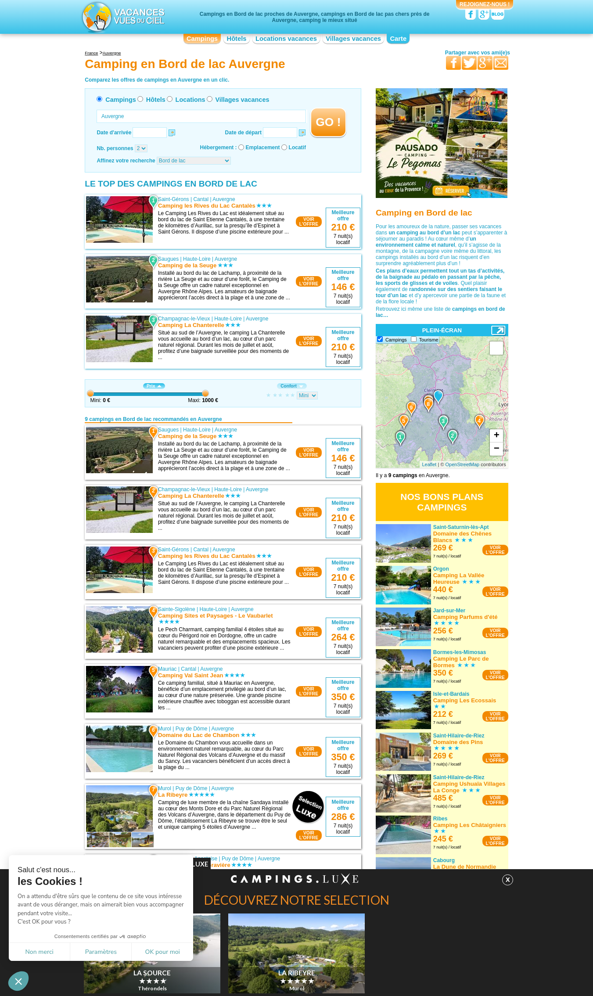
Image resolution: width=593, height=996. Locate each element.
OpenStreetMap (463, 464)
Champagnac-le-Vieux (184, 319)
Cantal (200, 199)
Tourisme (428, 339)
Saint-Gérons (173, 199)
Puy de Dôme (192, 729)
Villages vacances (353, 38)
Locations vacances (286, 38)
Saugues (168, 259)
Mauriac (167, 669)
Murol (164, 729)
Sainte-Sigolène (176, 609)
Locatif (297, 147)
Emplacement (263, 147)
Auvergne (223, 199)
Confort (291, 386)
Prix (154, 386)
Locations (190, 99)
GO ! (328, 122)
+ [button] (497, 435)
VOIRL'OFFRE (308, 222)
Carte (398, 38)
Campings (202, 38)
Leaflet (429, 464)
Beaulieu (168, 929)
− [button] (497, 449)
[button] (18, 981)
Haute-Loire (197, 259)
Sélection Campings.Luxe (164, 984)
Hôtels (237, 38)
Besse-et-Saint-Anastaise (187, 859)
